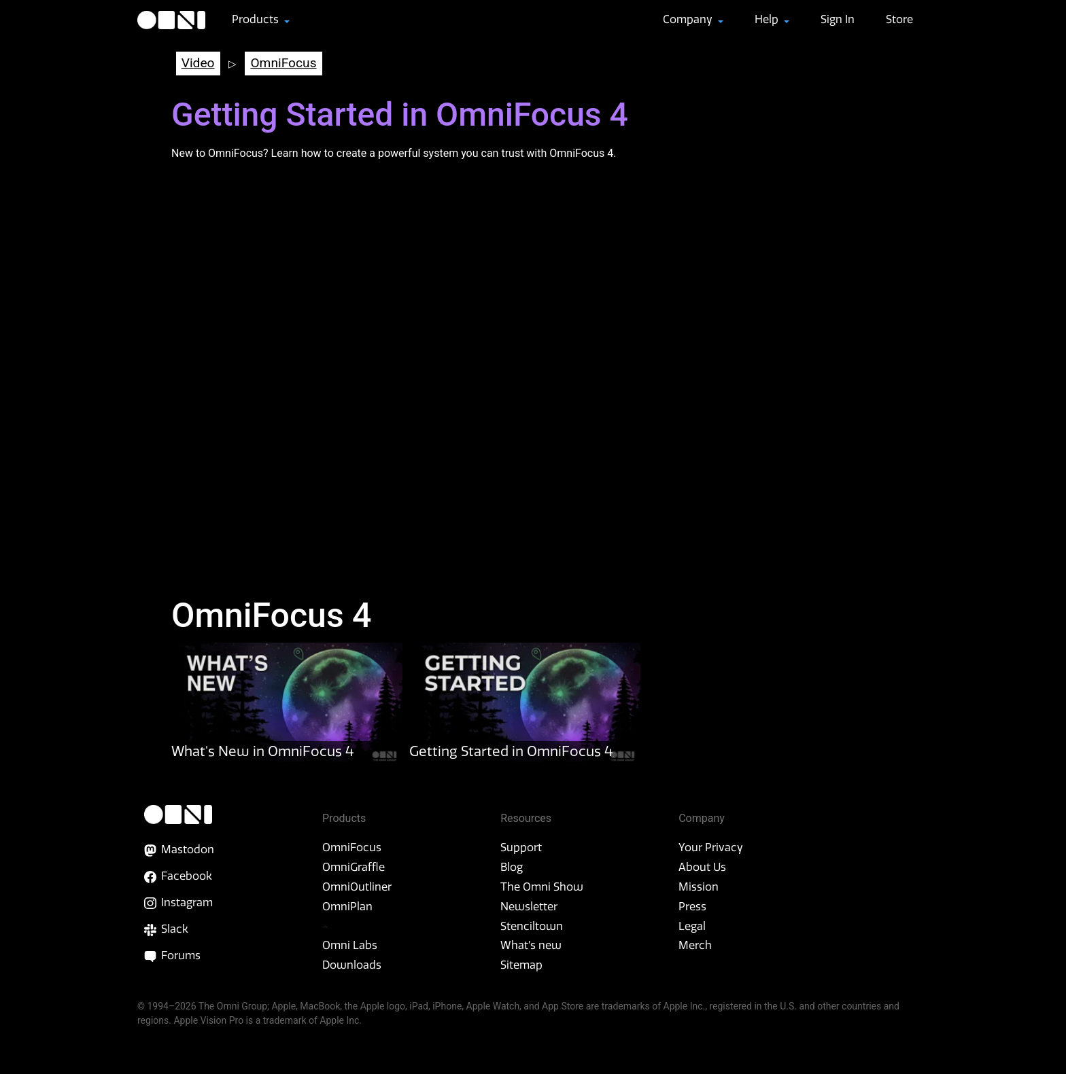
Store (899, 19)
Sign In (838, 19)
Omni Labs (349, 945)
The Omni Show (541, 886)
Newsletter (528, 906)
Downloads (351, 964)
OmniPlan (347, 906)
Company (689, 19)
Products (256, 19)
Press (692, 906)
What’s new (531, 945)
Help (768, 19)
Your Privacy (710, 847)
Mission (698, 886)
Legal (692, 926)
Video (198, 63)
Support (521, 847)
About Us (702, 867)
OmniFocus (283, 63)
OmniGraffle (353, 867)
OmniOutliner (357, 886)
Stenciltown (531, 926)
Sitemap (521, 964)
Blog (511, 867)
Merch (695, 945)
